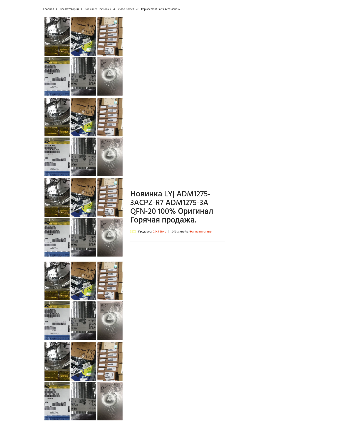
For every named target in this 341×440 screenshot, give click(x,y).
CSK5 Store (159, 231)
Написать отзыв (201, 231)
